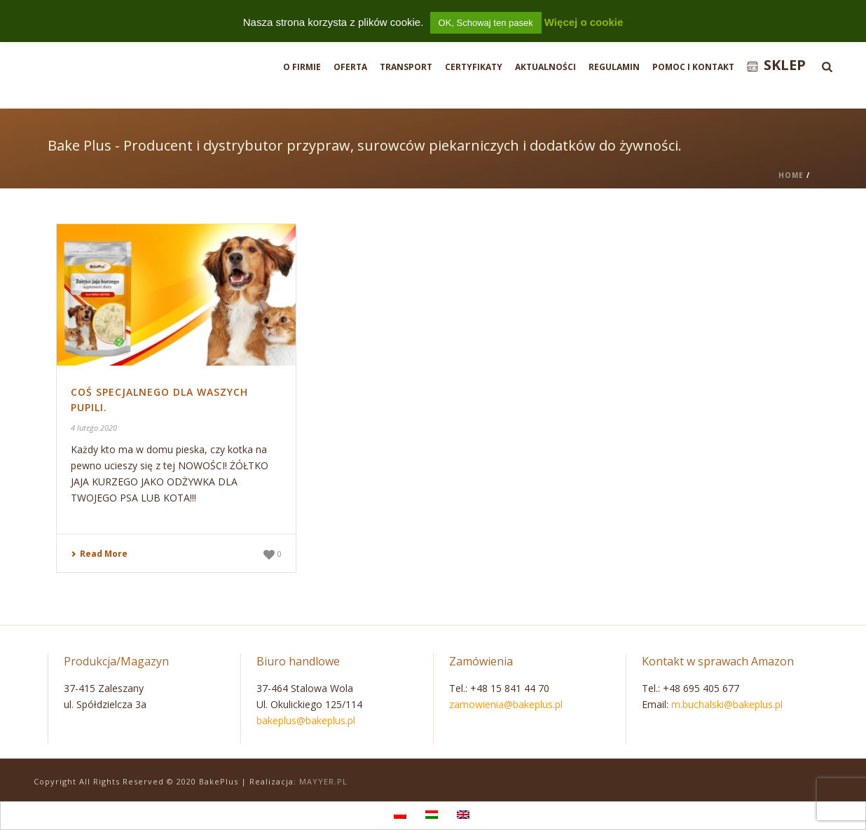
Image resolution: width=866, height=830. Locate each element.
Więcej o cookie (583, 22)
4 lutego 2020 (94, 427)
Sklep (776, 64)
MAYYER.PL (323, 781)
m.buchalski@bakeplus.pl (727, 704)
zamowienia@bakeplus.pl (506, 704)
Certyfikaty (473, 67)
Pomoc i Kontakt (693, 67)
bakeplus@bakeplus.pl (305, 720)
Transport (406, 67)
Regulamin (614, 67)
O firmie (302, 67)
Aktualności (545, 67)
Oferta (350, 67)
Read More (99, 554)
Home (791, 175)
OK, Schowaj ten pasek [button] (486, 23)
